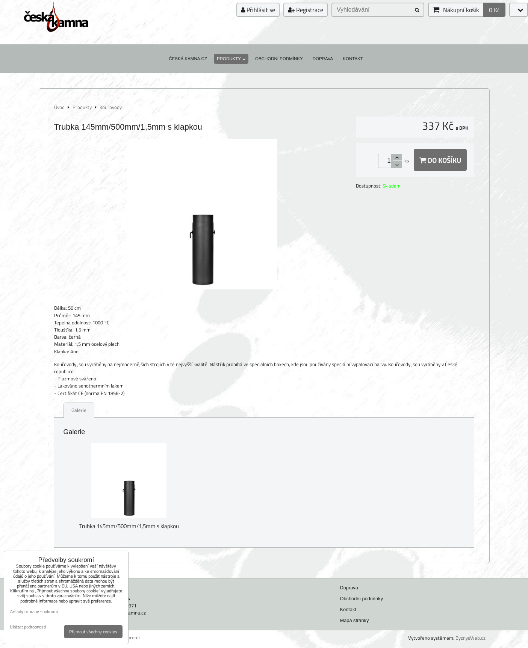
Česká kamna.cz (188, 58)
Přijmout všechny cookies (93, 631)
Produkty (231, 58)
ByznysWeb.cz (470, 638)
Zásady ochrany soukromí (34, 611)
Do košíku (440, 159)
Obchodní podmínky (279, 58)
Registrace (305, 9)
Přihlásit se (258, 9)
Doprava (323, 58)
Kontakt (353, 58)
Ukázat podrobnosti (28, 626)
